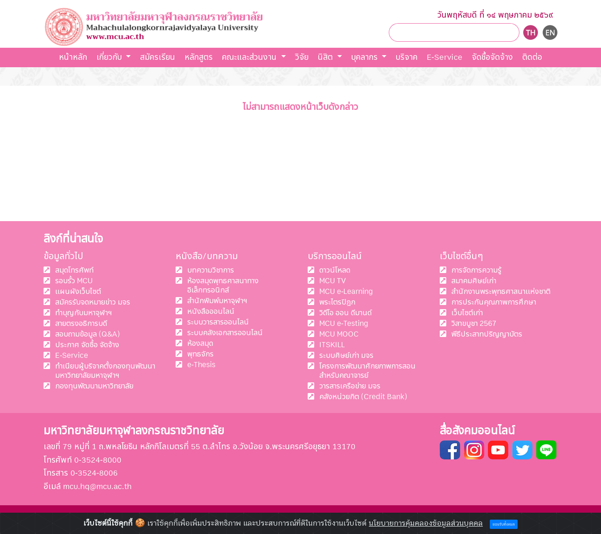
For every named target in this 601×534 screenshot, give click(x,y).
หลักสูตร (198, 57)
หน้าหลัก (73, 57)
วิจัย (302, 57)
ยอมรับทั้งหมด (504, 524)
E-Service (444, 57)
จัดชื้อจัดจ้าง (492, 57)
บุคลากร (365, 57)
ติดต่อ (532, 57)
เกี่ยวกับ (110, 57)
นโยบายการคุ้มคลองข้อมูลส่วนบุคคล (426, 523)
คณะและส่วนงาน (250, 57)
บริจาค (407, 57)
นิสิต (326, 57)
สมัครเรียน (157, 57)
